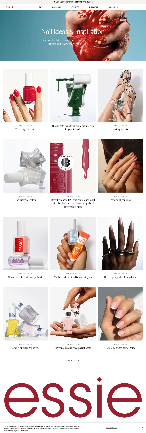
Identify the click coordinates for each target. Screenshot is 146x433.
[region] (73, 428)
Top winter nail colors (25, 199)
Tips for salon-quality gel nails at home (73, 347)
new (40, 7)
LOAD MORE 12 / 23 (73, 360)
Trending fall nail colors (120, 199)
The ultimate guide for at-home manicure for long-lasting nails (73, 128)
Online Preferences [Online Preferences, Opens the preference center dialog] (111, 428)
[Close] (142, 427)
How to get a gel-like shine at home (120, 277)
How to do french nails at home (120, 347)
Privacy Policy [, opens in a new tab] (24, 431)
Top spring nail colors (25, 129)
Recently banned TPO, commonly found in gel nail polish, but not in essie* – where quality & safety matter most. (73, 203)
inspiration (93, 7)
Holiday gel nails (120, 129)
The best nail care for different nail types (73, 277)
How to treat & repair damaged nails (25, 277)
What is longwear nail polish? (25, 347)
